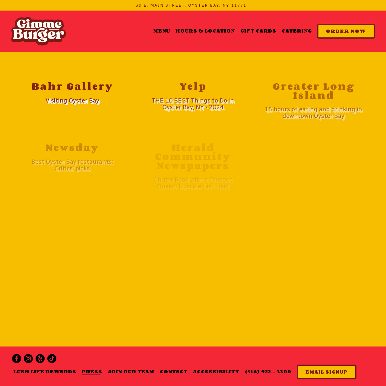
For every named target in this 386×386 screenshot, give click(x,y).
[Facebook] (16, 358)
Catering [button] (297, 31)
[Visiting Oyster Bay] (73, 93)
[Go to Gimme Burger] (191, 5)
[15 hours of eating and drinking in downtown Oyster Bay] (313, 100)
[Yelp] (40, 358)
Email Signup (326, 372)
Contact (174, 371)
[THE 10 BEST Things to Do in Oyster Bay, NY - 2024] (193, 96)
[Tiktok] (51, 358)
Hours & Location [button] (205, 31)
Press (92, 371)
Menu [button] (161, 31)
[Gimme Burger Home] (38, 31)
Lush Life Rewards (45, 371)
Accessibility (216, 371)
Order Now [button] (346, 31)
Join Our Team (131, 371)
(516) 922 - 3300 (268, 371)
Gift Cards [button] (258, 31)
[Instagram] (28, 358)
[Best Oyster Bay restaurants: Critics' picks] (73, 157)
